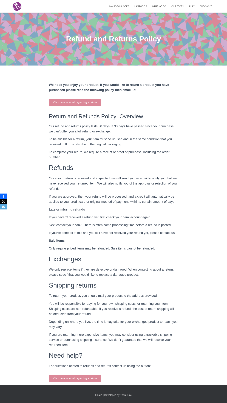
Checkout (206, 6)
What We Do (159, 6)
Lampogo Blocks (119, 6)
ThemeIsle (126, 395)
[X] (3, 201)
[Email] (3, 206)
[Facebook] (3, 196)
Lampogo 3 (140, 6)
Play (192, 6)
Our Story (177, 6)
